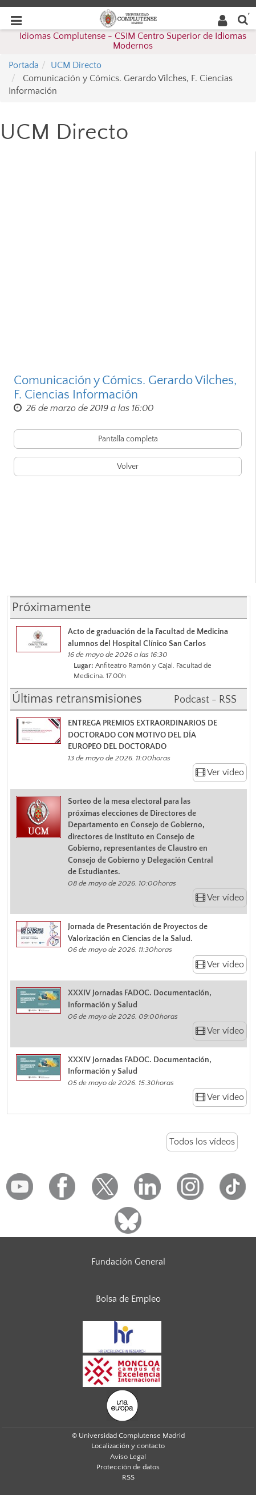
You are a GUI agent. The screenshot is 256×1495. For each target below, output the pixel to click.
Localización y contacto (128, 1446)
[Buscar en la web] (243, 19)
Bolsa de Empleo (128, 1299)
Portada (24, 65)
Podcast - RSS (205, 699)
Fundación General (128, 1262)
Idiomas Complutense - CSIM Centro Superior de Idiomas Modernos (132, 41)
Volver (128, 466)
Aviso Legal (128, 1457)
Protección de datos (128, 1467)
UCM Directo (76, 65)
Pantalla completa (128, 439)
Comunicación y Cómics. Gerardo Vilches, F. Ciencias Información (125, 387)
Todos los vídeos (202, 1142)
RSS (128, 1477)
